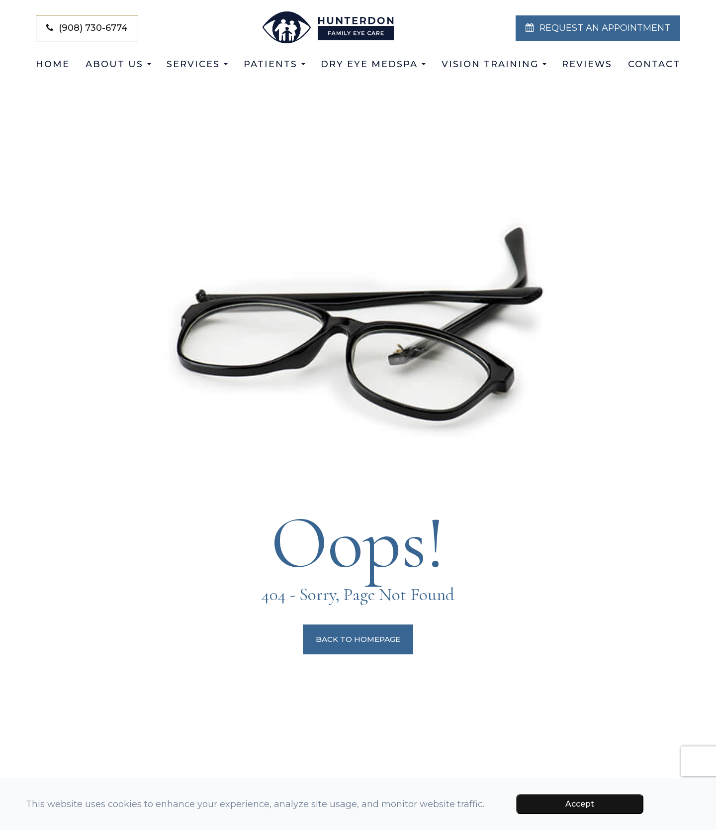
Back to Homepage (358, 639)
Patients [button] (274, 64)
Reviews (587, 64)
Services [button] (197, 64)
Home (53, 64)
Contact (654, 64)
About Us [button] (118, 64)
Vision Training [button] (494, 64)
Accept (579, 804)
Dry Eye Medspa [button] (373, 64)
